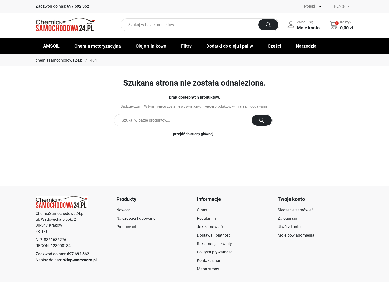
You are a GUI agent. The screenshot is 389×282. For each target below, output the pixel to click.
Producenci (126, 226)
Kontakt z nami (210, 260)
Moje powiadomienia (296, 235)
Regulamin (206, 218)
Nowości (123, 210)
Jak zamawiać (210, 226)
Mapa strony (208, 269)
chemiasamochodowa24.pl (59, 60)
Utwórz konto (289, 226)
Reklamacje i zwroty (214, 243)
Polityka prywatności (215, 252)
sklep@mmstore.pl (80, 260)
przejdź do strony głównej (193, 134)
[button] (342, 25)
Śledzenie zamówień (296, 210)
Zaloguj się (287, 218)
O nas (202, 210)
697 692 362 (78, 6)
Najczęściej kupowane (135, 218)
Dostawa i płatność (214, 235)
